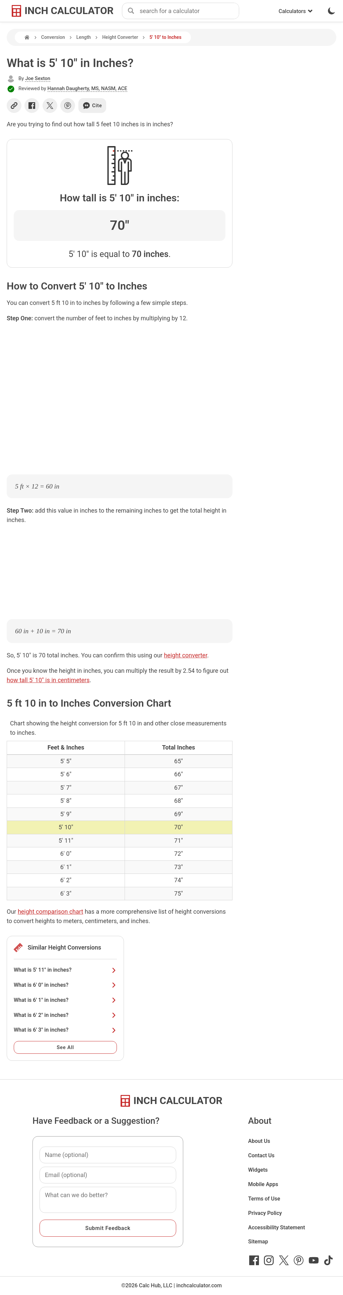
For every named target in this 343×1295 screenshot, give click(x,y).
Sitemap (258, 1241)
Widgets (258, 1170)
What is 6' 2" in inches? (65, 1015)
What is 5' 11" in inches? (65, 970)
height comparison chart (50, 911)
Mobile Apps (263, 1184)
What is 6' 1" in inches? (65, 1000)
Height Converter (120, 37)
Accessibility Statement (276, 1227)
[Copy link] (14, 105)
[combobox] (189, 11)
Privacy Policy (265, 1213)
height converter (185, 655)
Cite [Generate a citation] (92, 106)
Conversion (53, 37)
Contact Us (261, 1155)
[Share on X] (50, 105)
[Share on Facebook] (31, 105)
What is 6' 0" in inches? (65, 985)
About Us (259, 1141)
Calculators (296, 11)
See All (65, 1047)
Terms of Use (264, 1198)
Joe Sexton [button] (37, 78)
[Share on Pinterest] (67, 105)
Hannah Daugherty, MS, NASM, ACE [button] (87, 88)
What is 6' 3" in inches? (65, 1030)
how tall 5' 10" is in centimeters (48, 680)
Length (83, 37)
